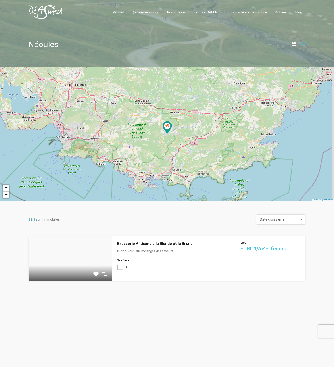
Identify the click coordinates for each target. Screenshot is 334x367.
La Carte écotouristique (249, 12)
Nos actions (176, 12)
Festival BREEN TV (208, 12)
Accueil (118, 12)
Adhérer (281, 12)
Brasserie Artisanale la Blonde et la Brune (155, 243)
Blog (298, 12)
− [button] (6, 195)
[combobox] (280, 219)
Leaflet (315, 200)
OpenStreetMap (327, 200)
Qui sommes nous (145, 12)
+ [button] (6, 188)
